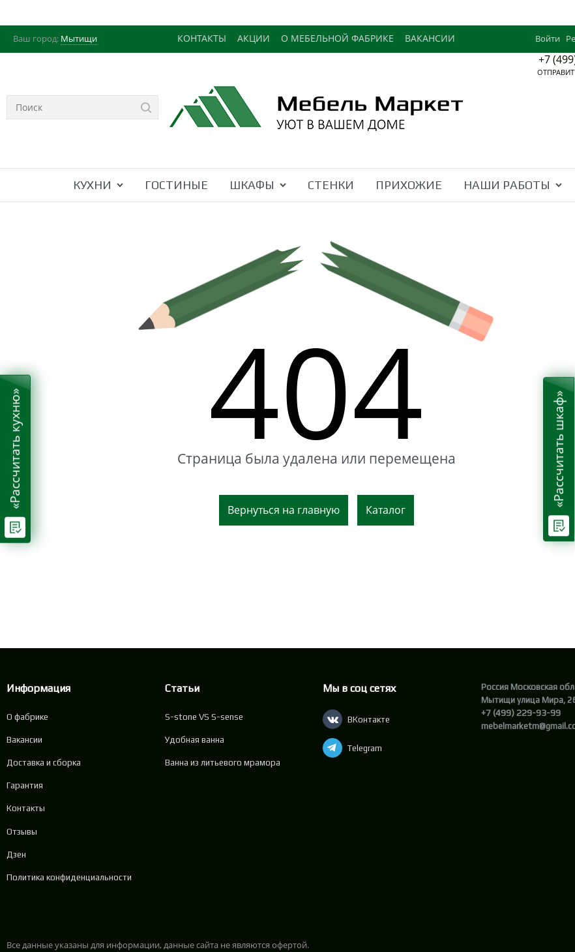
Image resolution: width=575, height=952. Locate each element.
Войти (547, 38)
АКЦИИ (253, 38)
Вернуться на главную (284, 510)
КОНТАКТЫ (201, 38)
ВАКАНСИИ (430, 38)
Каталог (385, 510)
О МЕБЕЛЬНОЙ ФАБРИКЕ (337, 38)
